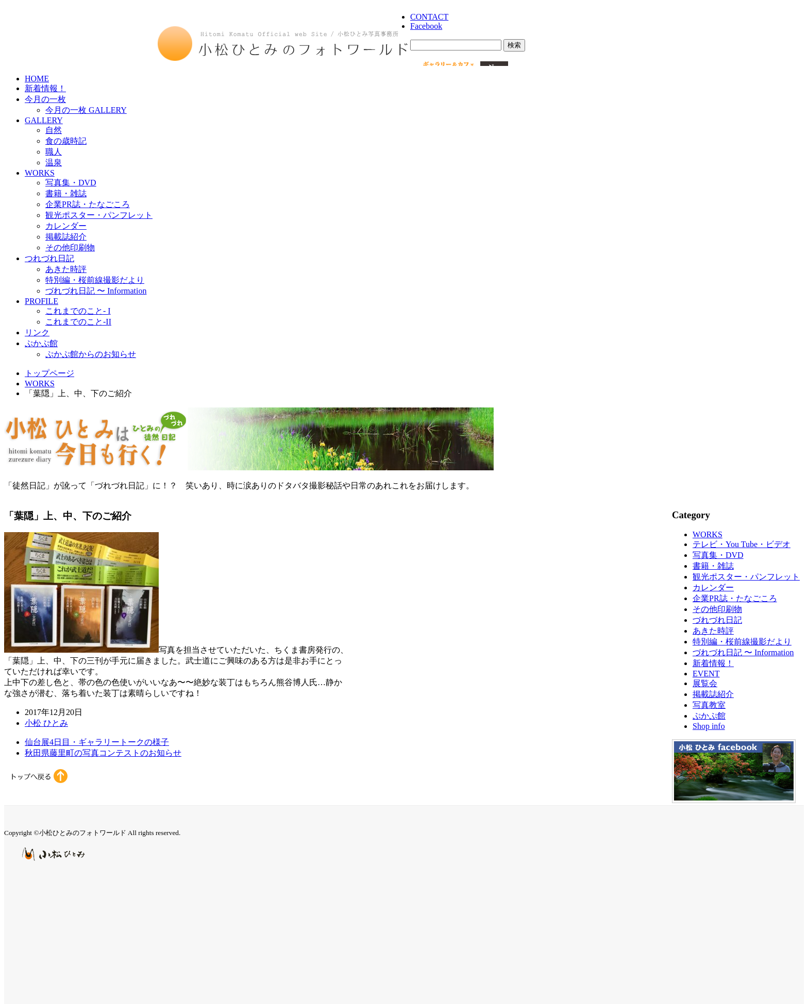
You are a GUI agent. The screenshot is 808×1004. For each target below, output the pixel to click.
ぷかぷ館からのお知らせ (90, 354)
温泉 (53, 162)
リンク (37, 332)
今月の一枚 (45, 99)
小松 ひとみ (46, 723)
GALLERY (44, 120)
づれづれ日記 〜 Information (95, 290)
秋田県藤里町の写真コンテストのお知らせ (103, 752)
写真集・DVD (70, 182)
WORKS (40, 172)
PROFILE (41, 301)
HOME (37, 78)
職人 (53, 151)
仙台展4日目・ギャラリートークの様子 (97, 742)
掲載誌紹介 (66, 236)
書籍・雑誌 (66, 193)
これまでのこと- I (78, 311)
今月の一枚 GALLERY (86, 110)
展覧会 (705, 683)
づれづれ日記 (717, 620)
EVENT (706, 673)
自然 (53, 130)
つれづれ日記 (49, 258)
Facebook (426, 26)
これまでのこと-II (78, 321)
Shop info (709, 726)
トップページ (49, 373)
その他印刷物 (70, 247)
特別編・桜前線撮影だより (94, 280)
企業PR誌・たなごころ (87, 204)
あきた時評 (66, 269)
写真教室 (709, 705)
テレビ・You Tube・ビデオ (741, 544)
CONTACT (429, 16)
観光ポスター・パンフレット (99, 215)
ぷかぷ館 (41, 343)
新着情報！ (45, 88)
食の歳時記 (66, 141)
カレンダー (66, 226)
